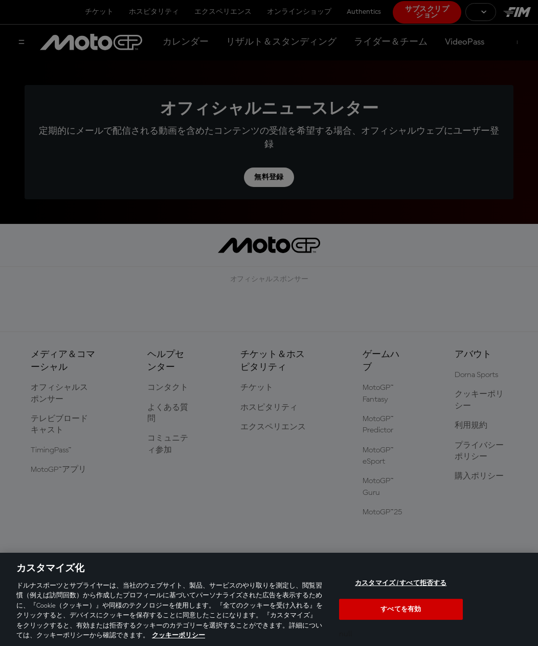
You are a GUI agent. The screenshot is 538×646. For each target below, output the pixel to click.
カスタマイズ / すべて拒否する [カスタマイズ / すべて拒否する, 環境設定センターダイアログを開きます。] (400, 583)
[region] (269, 599)
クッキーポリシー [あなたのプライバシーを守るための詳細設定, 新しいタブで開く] (178, 635)
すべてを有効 (400, 609)
